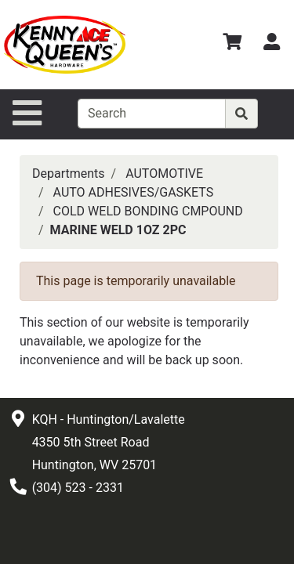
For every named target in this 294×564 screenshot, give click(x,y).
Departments (68, 173)
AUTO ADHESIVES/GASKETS (133, 192)
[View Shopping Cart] (232, 44)
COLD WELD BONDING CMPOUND (148, 211)
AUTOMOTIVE (164, 173)
